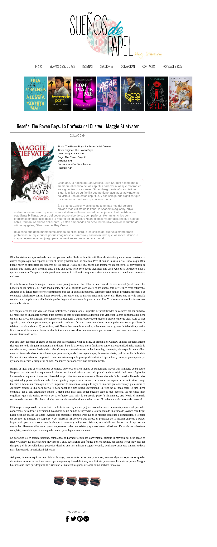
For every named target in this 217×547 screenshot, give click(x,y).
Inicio (38, 66)
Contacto (148, 66)
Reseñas (87, 66)
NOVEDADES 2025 (172, 66)
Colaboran (128, 66)
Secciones (106, 66)
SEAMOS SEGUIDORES (62, 66)
